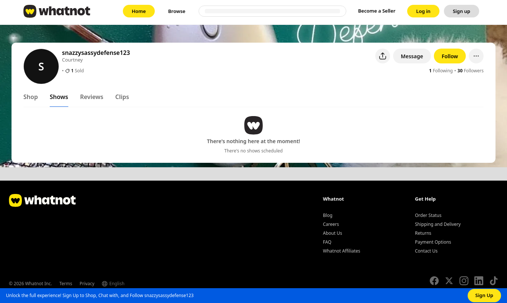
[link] (139, 11)
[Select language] (128, 284)
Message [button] (412, 56)
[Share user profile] (382, 56)
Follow (450, 56)
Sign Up (484, 295)
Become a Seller (377, 10)
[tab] (30, 98)
